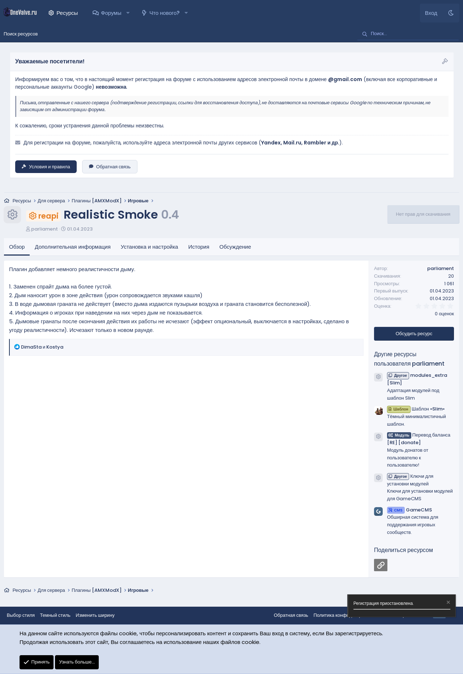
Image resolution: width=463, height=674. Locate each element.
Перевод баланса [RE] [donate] (418, 439)
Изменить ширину (95, 615)
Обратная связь (110, 166)
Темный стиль (56, 615)
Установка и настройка (149, 247)
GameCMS (409, 510)
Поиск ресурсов (21, 33)
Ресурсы (67, 13)
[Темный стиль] (450, 13)
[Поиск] (408, 34)
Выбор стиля (21, 615)
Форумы (111, 13)
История (198, 247)
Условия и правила (46, 166)
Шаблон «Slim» (416, 409)
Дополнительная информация (73, 247)
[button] (127, 13)
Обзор (17, 247)
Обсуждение (235, 247)
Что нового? (164, 13)
